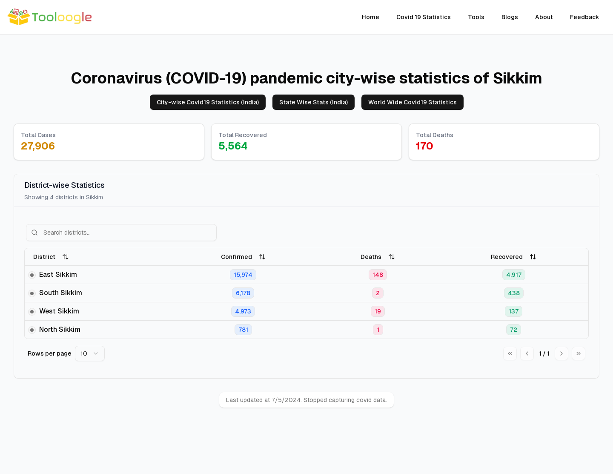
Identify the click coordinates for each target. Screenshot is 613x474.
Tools (476, 17)
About (544, 17)
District (51, 257)
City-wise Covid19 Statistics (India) (208, 102)
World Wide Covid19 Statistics (412, 102)
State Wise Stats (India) (313, 102)
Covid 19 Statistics (423, 17)
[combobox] (90, 353)
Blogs (509, 17)
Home (370, 17)
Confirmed (243, 257)
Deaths (378, 257)
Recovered (513, 257)
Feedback (584, 17)
